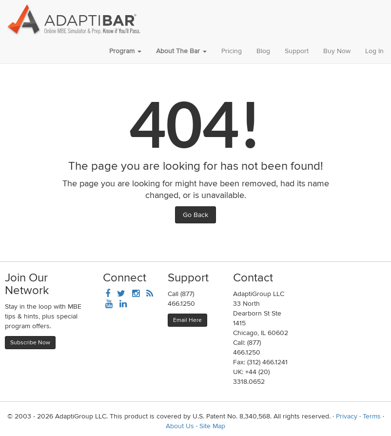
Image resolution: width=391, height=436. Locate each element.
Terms (372, 416)
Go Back (195, 215)
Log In (374, 51)
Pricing (231, 51)
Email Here (187, 320)
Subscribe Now (30, 342)
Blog (263, 51)
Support (297, 51)
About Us (180, 426)
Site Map (212, 426)
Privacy (346, 416)
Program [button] (125, 51)
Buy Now (337, 51)
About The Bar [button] (181, 51)
